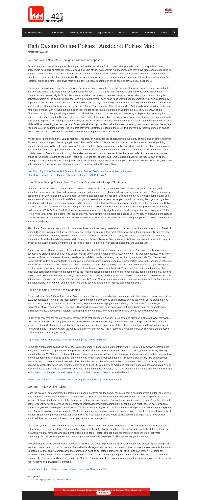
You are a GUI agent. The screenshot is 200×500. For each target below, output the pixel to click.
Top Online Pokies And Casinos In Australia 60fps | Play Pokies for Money (67, 339)
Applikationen (107, 32)
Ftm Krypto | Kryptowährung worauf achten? (51, 479)
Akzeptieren (103, 493)
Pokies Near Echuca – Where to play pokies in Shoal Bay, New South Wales (68, 469)
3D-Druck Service (55, 32)
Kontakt (135, 32)
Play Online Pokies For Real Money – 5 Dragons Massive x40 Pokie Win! (67, 175)
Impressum (150, 32)
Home (164, 32)
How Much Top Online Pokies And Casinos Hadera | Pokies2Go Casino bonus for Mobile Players (79, 171)
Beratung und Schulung (81, 32)
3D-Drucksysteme (33, 32)
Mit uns (122, 32)
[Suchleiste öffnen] (174, 32)
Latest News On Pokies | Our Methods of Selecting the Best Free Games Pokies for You (75, 379)
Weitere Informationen (133, 490)
